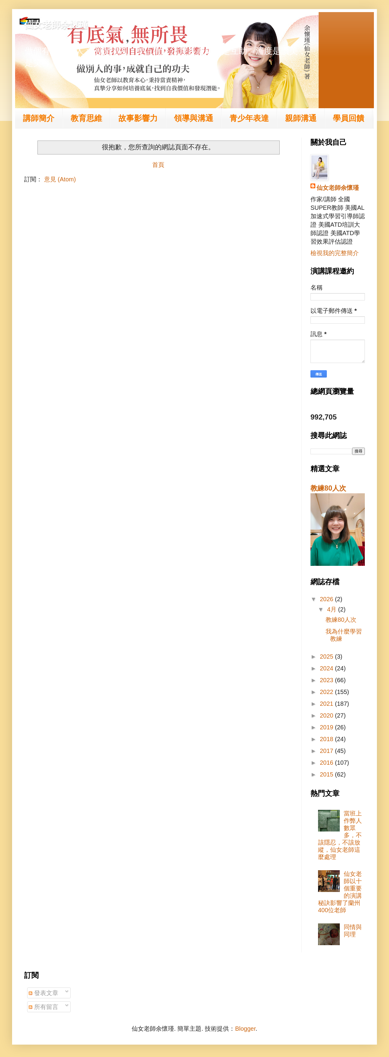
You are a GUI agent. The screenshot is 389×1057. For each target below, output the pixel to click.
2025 (327, 656)
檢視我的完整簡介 (334, 253)
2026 (327, 599)
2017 (327, 750)
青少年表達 (249, 118)
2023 (327, 680)
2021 (327, 703)
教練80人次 (328, 488)
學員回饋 (348, 118)
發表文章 (43, 993)
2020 (327, 715)
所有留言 (43, 1007)
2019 (327, 727)
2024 (327, 668)
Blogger (245, 1028)
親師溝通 (301, 118)
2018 (327, 739)
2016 (327, 762)
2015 (327, 774)
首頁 (158, 164)
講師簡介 (38, 118)
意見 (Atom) (60, 179)
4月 (332, 609)
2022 (327, 692)
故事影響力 (138, 118)
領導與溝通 (193, 118)
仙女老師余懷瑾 (56, 25)
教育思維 (86, 118)
